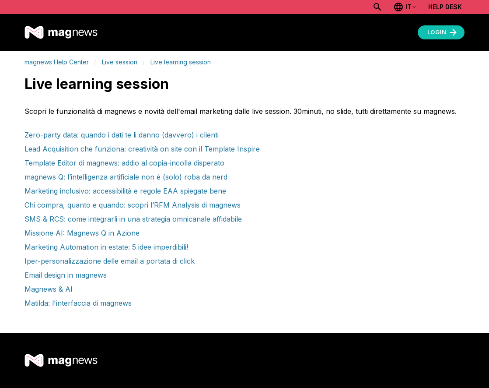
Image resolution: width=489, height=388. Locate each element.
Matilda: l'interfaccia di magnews (78, 303)
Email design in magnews (65, 275)
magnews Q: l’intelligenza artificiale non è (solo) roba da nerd (125, 177)
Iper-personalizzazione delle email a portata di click (109, 261)
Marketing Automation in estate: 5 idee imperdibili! (106, 247)
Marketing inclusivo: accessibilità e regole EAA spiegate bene (125, 191)
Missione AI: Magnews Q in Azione (82, 233)
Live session (119, 62)
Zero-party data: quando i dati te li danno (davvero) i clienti (121, 135)
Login (443, 32)
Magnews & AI (48, 289)
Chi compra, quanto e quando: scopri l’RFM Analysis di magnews (132, 205)
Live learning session (180, 62)
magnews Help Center (56, 62)
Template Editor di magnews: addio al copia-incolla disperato (124, 163)
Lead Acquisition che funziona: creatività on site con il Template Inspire (142, 149)
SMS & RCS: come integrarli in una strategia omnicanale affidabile (133, 219)
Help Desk (445, 7)
